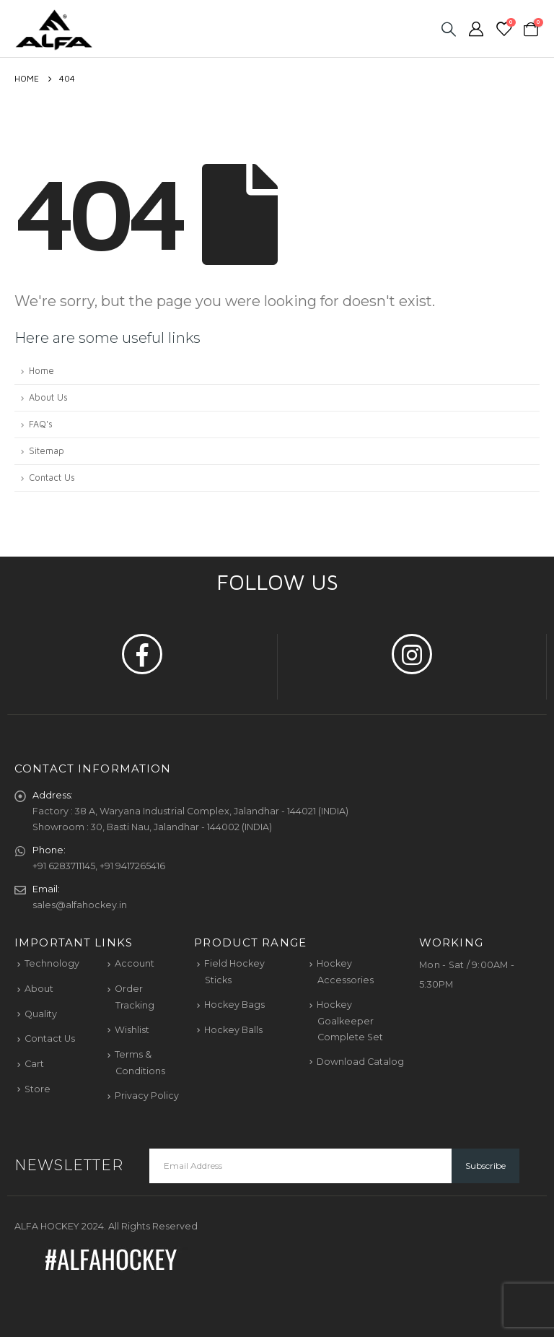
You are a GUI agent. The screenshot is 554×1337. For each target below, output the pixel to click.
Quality (41, 1014)
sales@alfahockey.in (79, 905)
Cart (34, 1063)
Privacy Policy (147, 1095)
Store (37, 1089)
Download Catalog (360, 1061)
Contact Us (52, 477)
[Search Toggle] (448, 29)
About (39, 988)
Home (41, 370)
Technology (52, 963)
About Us (48, 397)
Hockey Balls (233, 1029)
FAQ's (41, 424)
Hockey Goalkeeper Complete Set (350, 1020)
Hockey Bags (234, 1004)
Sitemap (46, 450)
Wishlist (132, 1029)
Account (134, 963)
